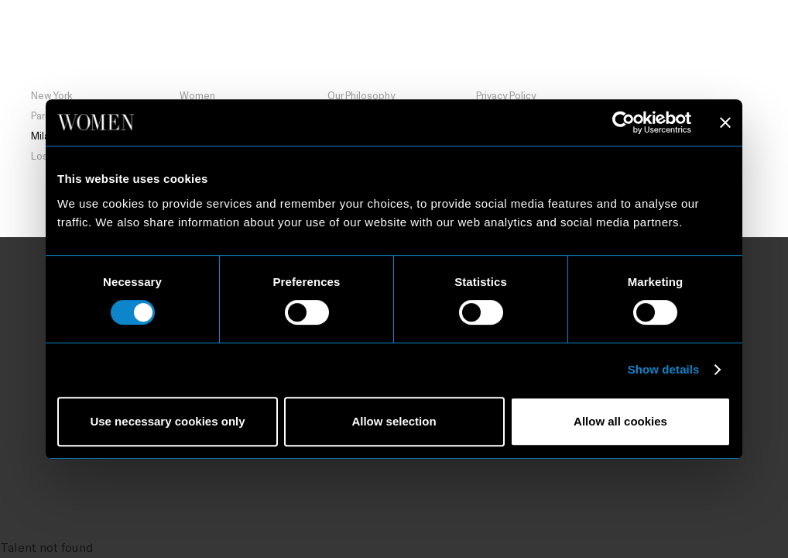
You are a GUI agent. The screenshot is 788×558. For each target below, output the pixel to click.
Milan (167, 51)
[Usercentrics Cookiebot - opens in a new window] (623, 122)
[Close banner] (725, 122)
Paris (42, 115)
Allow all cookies (620, 421)
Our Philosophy (361, 95)
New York (52, 95)
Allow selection (393, 421)
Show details (664, 369)
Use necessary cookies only (167, 421)
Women (197, 95)
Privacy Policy (506, 95)
